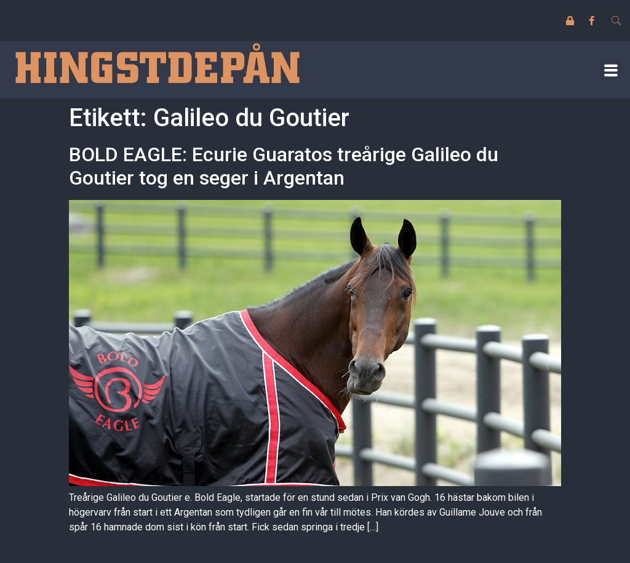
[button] (610, 70)
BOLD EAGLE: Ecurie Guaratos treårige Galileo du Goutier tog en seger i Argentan (283, 166)
